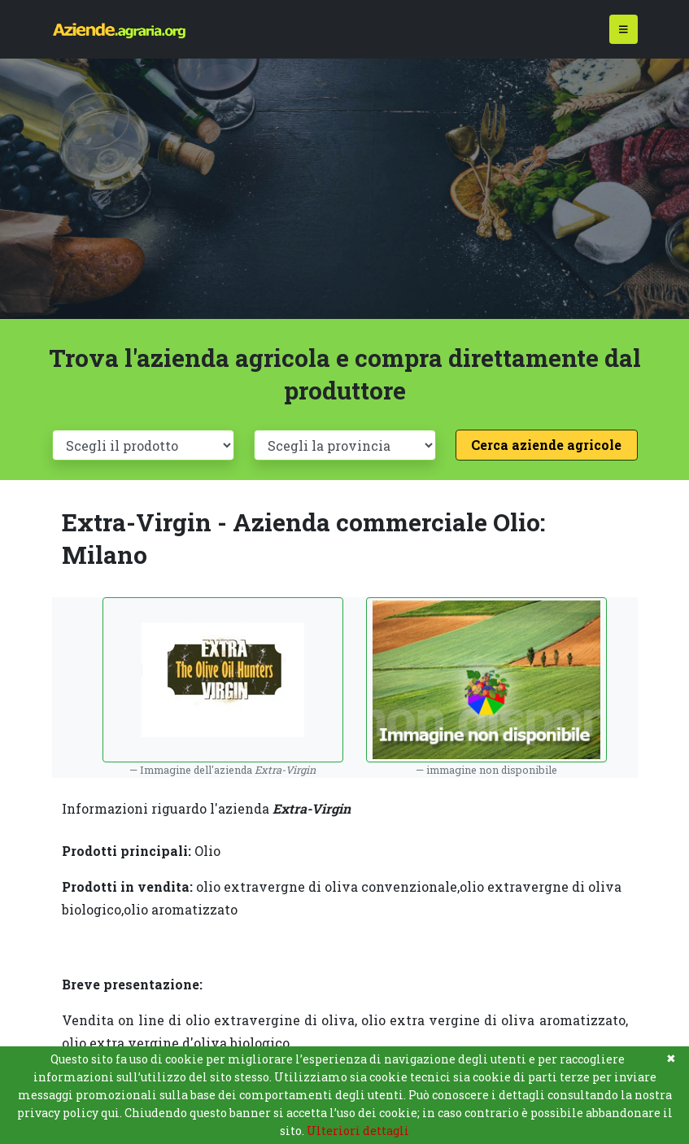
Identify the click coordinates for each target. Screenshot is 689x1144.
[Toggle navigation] (623, 30)
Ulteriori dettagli (358, 1130)
